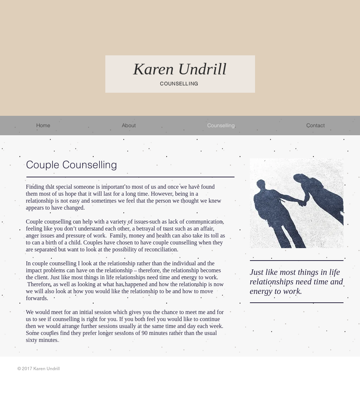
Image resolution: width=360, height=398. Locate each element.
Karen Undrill (180, 69)
